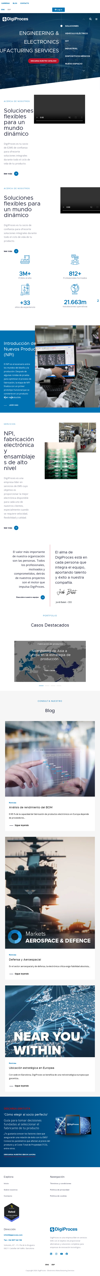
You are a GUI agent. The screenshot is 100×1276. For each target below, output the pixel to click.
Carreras (5, 3)
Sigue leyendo (22, 825)
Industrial (71, 48)
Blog (15, 3)
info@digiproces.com (13, 1235)
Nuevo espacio (73, 63)
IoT (67, 41)
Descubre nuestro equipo (27, 597)
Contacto (24, 3)
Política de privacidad (59, 1190)
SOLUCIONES (72, 26)
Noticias (12, 803)
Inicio (6, 1183)
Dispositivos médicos (77, 56)
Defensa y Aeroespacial (25, 959)
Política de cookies (58, 1196)
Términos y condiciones (60, 1183)
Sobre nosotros (10, 1190)
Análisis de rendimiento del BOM (30, 807)
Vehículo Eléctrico (76, 33)
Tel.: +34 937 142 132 (13, 1240)
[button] (84, 70)
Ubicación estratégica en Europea (31, 1068)
